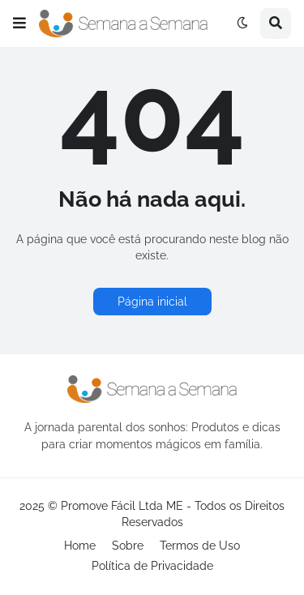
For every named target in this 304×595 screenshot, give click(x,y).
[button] (19, 23)
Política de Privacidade (152, 565)
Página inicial (152, 301)
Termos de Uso (200, 545)
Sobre (127, 545)
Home (80, 545)
